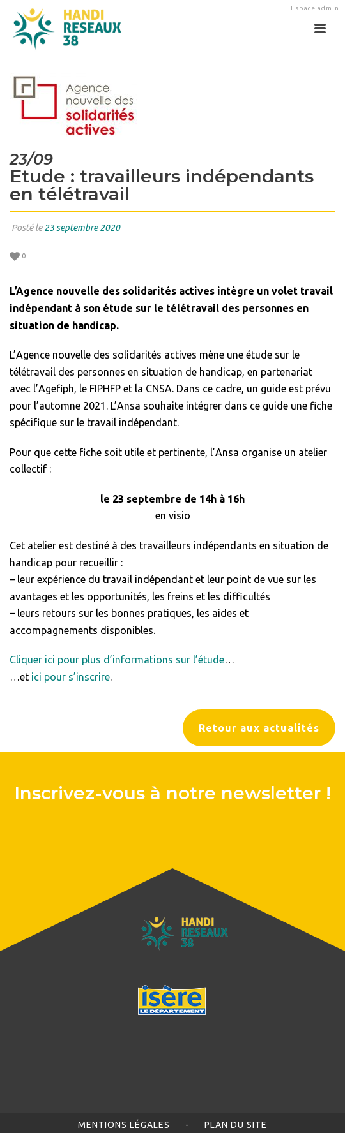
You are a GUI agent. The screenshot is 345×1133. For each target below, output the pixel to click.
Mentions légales (124, 1125)
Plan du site (235, 1125)
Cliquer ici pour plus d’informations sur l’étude (117, 659)
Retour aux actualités (259, 728)
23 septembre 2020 (82, 228)
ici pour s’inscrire (70, 677)
